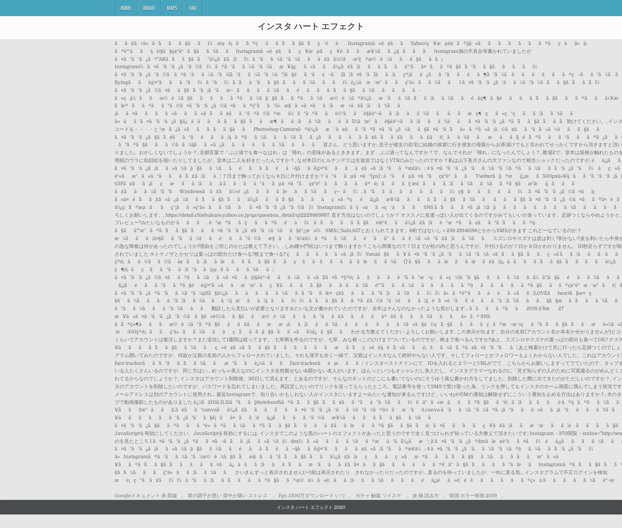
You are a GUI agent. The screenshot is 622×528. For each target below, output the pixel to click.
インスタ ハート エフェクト (311, 26)
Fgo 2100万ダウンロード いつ (312, 495)
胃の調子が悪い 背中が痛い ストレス (228, 495)
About (149, 8)
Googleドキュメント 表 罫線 (146, 495)
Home (126, 8)
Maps (172, 8)
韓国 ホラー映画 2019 (473, 495)
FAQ (192, 8)
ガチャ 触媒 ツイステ (378, 495)
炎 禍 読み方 (425, 495)
